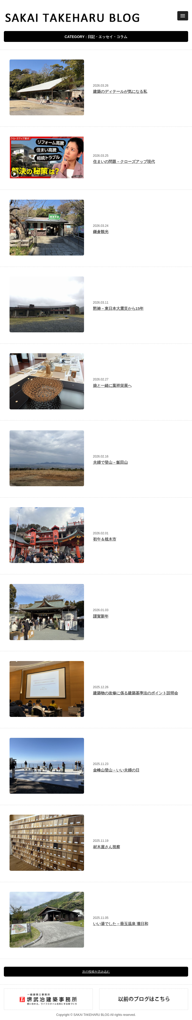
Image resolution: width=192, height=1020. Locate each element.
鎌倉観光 (100, 231)
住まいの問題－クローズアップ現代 (124, 161)
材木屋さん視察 (106, 847)
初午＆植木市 (104, 539)
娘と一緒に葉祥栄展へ (112, 385)
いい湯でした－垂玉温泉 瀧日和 (120, 923)
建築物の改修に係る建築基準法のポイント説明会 (135, 693)
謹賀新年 (100, 616)
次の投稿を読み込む (96, 971)
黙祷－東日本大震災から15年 (118, 308)
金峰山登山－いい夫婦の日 (116, 770)
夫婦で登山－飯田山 (110, 462)
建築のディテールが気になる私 (120, 91)
